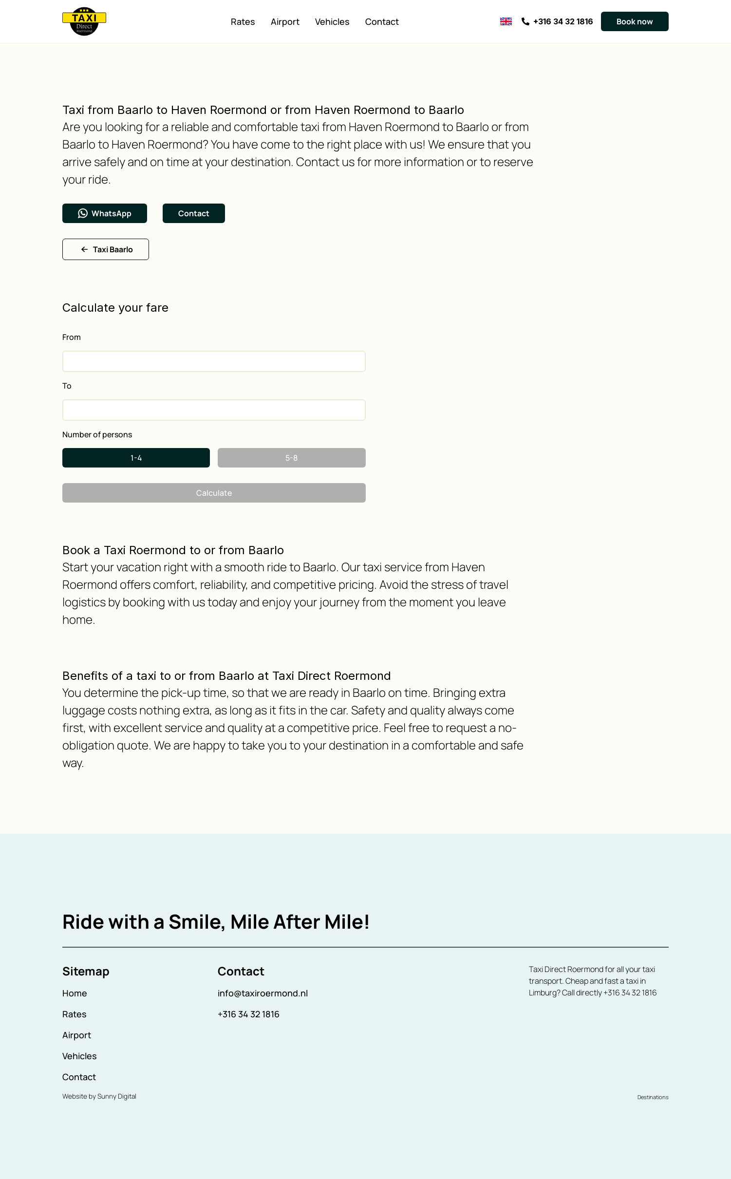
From (71, 337)
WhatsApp (104, 213)
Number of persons (97, 434)
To (67, 385)
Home (74, 993)
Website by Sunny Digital (99, 1096)
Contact (382, 21)
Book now (635, 21)
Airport (285, 21)
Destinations (653, 1097)
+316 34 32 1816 (249, 1014)
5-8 (291, 457)
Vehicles (332, 21)
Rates (243, 21)
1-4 (136, 457)
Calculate (214, 492)
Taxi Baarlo (105, 249)
